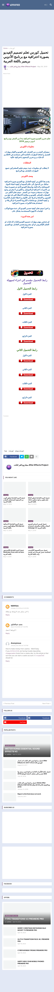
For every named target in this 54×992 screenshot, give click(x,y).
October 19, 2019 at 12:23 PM (20, 608)
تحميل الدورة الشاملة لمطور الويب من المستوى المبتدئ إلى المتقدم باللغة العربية (14, 500)
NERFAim (15, 606)
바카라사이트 (14, 651)
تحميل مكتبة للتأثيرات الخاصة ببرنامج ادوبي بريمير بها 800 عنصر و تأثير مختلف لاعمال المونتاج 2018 (34, 773)
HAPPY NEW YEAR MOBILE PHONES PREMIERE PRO (31, 962)
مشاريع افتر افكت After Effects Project (31, 465)
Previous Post (9, 703)
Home (5, 48)
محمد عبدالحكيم (16, 624)
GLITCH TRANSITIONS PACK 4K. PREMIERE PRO (33, 940)
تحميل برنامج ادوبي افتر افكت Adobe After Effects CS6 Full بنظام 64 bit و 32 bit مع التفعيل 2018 (34, 785)
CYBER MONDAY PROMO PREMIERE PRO (32, 950)
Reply (8, 615)
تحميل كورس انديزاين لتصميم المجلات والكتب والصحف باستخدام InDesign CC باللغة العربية (39, 526)
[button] (3, 5)
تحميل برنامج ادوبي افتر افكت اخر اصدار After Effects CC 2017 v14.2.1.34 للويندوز (32, 761)
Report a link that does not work (29, 794)
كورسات (12, 48)
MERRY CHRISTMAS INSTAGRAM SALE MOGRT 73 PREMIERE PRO (32, 929)
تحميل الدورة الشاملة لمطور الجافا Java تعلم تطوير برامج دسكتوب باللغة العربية (39, 500)
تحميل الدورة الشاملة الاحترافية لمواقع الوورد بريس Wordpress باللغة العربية (13, 526)
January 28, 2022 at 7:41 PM (19, 645)
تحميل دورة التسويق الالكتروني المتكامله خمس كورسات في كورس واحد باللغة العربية (39, 552)
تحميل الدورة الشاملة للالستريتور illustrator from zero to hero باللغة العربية (13, 552)
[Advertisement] (27, 28)
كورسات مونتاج (19, 451)
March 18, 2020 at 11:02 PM (19, 627)
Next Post (45, 703)
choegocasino (11, 653)
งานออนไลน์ (40, 655)
